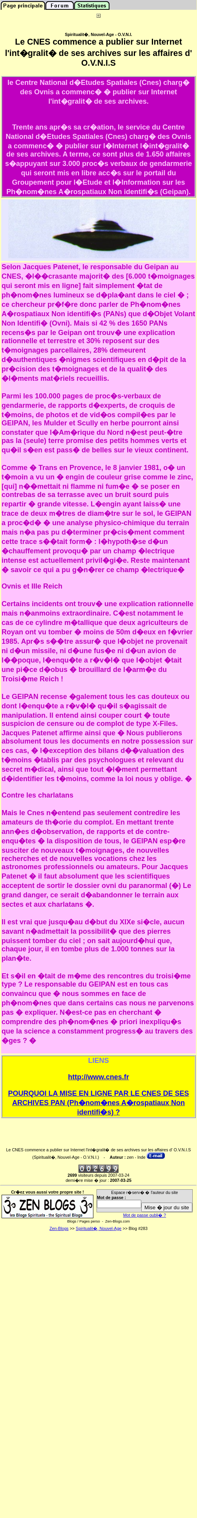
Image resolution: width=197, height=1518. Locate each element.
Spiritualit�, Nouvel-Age (98, 1228)
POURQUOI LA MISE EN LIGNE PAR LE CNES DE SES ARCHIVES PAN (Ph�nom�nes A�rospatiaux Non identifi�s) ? (98, 1102)
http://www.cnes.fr (98, 1077)
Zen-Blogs (59, 1228)
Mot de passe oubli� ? (144, 1215)
